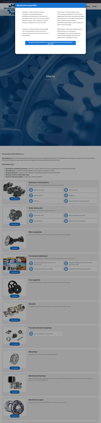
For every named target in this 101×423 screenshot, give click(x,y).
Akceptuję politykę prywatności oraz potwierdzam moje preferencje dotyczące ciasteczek (50, 42)
